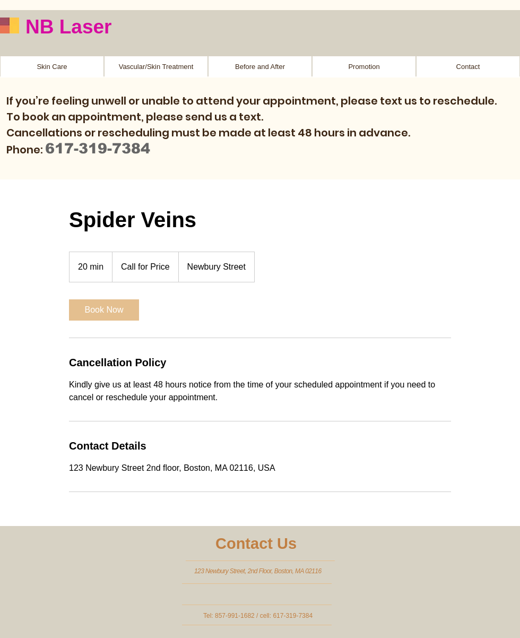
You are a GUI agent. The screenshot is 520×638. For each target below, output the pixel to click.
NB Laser (68, 27)
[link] (104, 310)
